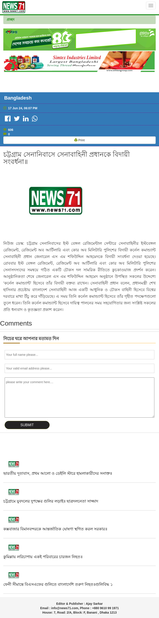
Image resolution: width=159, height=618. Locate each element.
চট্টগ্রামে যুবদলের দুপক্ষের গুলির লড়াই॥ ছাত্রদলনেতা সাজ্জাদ (50, 501)
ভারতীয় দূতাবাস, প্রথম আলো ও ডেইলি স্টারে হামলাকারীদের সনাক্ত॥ (57, 473)
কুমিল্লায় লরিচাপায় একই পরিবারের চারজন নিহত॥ (42, 557)
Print (79, 140)
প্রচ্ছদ (10, 19)
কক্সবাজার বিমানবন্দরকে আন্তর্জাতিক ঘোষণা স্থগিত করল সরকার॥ (55, 529)
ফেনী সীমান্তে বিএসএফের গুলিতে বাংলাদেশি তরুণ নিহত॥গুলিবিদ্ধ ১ (58, 584)
